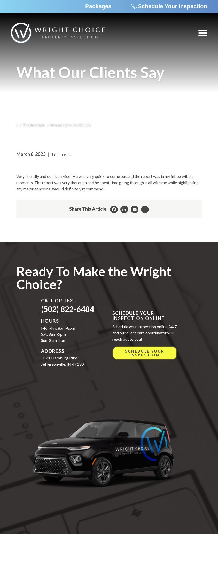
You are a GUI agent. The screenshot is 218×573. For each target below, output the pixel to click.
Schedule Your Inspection (172, 6)
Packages (98, 6)
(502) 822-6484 (67, 309)
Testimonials (34, 124)
